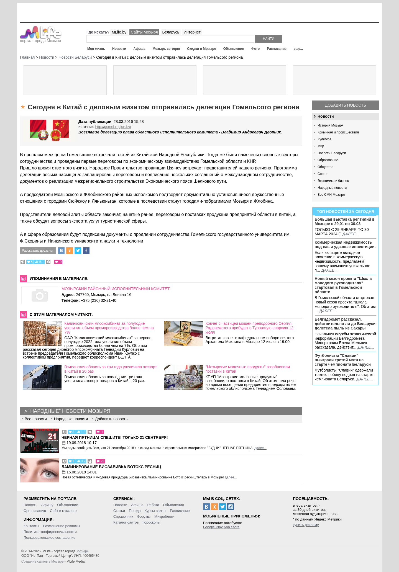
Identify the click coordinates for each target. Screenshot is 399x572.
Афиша (139, 49)
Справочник (123, 516)
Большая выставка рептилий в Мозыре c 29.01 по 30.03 (345, 221)
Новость (30, 505)
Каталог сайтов (126, 522)
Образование (328, 160)
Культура (324, 139)
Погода (135, 511)
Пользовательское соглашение (49, 537)
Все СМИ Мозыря (331, 195)
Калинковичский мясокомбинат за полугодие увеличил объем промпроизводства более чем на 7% (109, 327)
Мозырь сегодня (166, 49)
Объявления (233, 49)
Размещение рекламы (61, 526)
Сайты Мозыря (144, 32)
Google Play (213, 527)
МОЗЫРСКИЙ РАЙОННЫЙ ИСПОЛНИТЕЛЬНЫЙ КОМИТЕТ (116, 289)
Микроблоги (164, 516)
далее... (350, 234)
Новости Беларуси (332, 153)
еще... (298, 49)
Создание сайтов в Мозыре (42, 561)
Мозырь (82, 551)
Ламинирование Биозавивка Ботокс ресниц (111, 467)
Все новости (36, 419)
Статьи (119, 511)
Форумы (143, 516)
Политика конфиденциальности (50, 532)
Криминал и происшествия (338, 132)
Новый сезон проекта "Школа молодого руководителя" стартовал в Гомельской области (343, 285)
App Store (232, 527)
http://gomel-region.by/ (113, 127)
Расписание (277, 49)
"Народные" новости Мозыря (69, 411)
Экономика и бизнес (333, 181)
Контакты (31, 526)
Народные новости (332, 188)
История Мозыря (331, 125)
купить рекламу (306, 525)
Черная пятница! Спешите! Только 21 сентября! (115, 437)
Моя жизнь (96, 49)
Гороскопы (151, 522)
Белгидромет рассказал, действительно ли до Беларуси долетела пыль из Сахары (345, 323)
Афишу (47, 505)
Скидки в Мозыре (201, 49)
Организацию (35, 511)
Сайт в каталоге (63, 511)
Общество (325, 167)
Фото (255, 49)
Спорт (322, 174)
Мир (321, 146)
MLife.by (119, 32)
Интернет (192, 32)
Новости (119, 49)
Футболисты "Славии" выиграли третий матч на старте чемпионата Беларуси (343, 360)
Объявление (67, 505)
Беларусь (170, 32)
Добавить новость (345, 105)
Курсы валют (155, 511)
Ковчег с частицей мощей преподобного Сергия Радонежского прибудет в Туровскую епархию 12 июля (249, 327)
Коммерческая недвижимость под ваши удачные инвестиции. (345, 244)
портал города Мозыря (41, 39)
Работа (153, 505)
